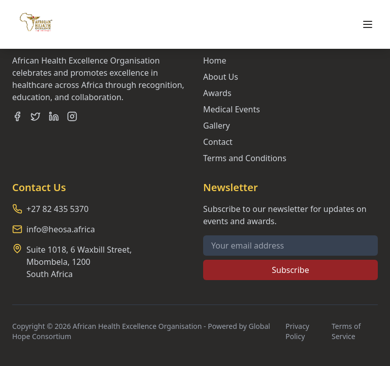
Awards (217, 93)
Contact (218, 141)
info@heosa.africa (60, 229)
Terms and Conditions (244, 158)
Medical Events (231, 109)
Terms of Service (346, 331)
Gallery (216, 125)
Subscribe (290, 270)
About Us (220, 76)
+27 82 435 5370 (57, 209)
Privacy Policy (297, 331)
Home (214, 60)
